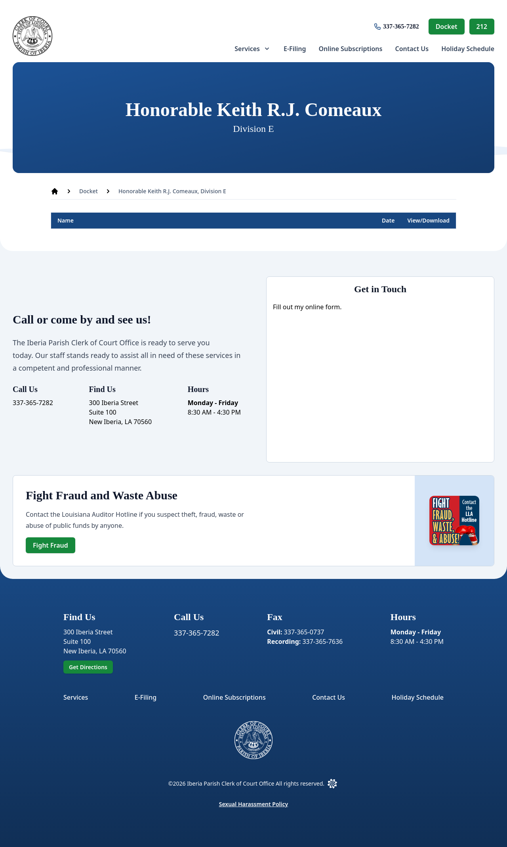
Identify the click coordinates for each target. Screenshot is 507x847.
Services (75, 697)
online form (322, 307)
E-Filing (295, 48)
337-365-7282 (401, 26)
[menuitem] (252, 48)
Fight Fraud (50, 545)
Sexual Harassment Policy (253, 804)
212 (482, 26)
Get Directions (88, 667)
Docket (446, 26)
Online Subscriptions (350, 48)
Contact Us (412, 48)
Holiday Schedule (467, 48)
